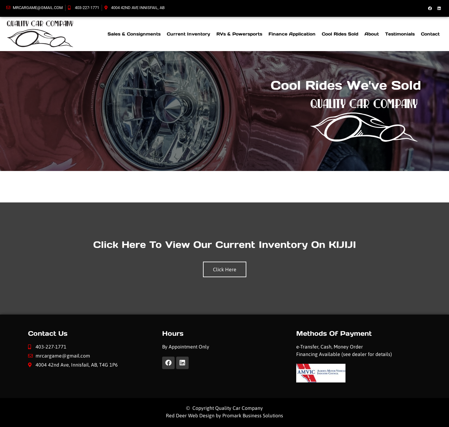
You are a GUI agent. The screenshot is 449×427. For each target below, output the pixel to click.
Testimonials (400, 34)
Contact (430, 34)
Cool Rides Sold (340, 34)
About (372, 34)
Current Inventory (188, 34)
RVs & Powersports (239, 34)
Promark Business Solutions (252, 415)
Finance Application (292, 34)
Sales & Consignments (134, 34)
